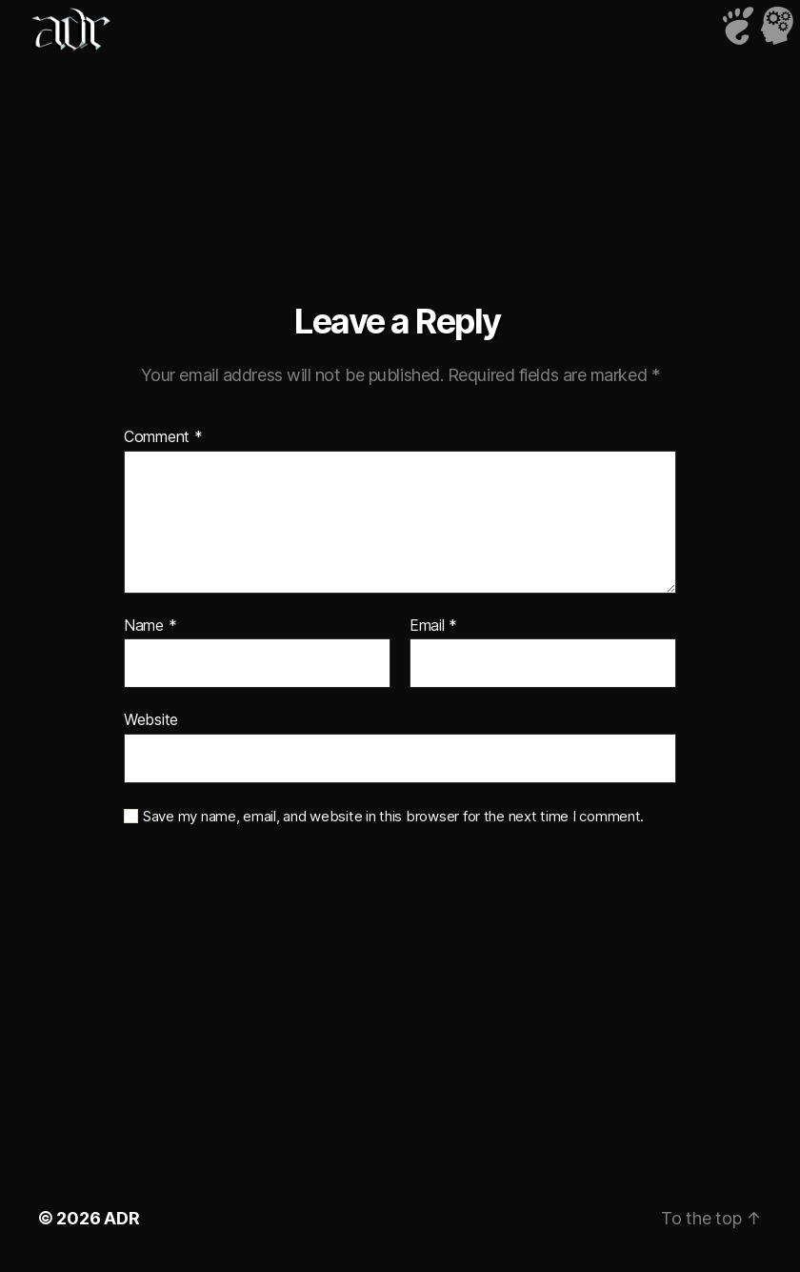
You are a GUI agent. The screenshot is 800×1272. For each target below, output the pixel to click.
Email (433, 626)
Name (150, 626)
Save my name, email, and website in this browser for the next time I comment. (393, 816)
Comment (163, 437)
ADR (121, 1218)
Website (151, 719)
